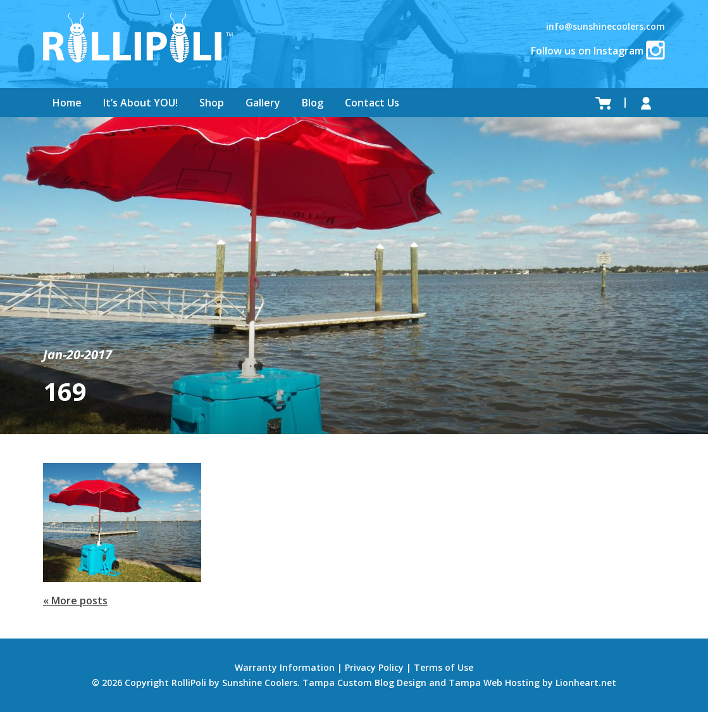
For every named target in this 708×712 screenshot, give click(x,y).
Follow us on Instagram (598, 51)
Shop (211, 103)
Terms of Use (443, 667)
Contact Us (372, 103)
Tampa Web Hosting (494, 683)
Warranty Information (285, 667)
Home (67, 103)
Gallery (262, 103)
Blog (312, 103)
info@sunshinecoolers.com (605, 26)
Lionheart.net (586, 683)
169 (65, 391)
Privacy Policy (374, 667)
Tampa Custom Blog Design (364, 683)
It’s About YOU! (140, 103)
